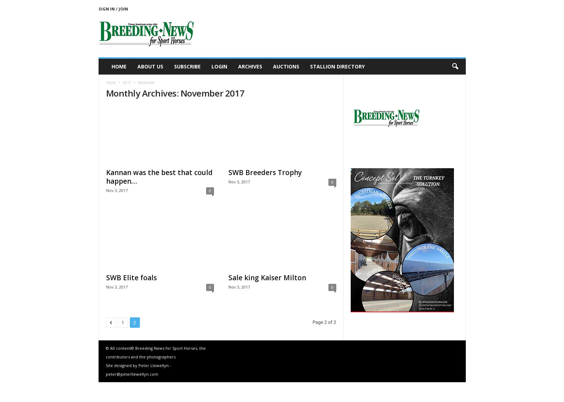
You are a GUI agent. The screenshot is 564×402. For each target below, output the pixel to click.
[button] (455, 67)
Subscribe (187, 66)
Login (219, 66)
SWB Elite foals (131, 277)
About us (150, 66)
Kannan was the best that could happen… (159, 177)
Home (119, 66)
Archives (250, 66)
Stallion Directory (337, 66)
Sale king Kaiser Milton (267, 277)
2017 (127, 82)
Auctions (286, 66)
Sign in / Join (113, 9)
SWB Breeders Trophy (265, 172)
